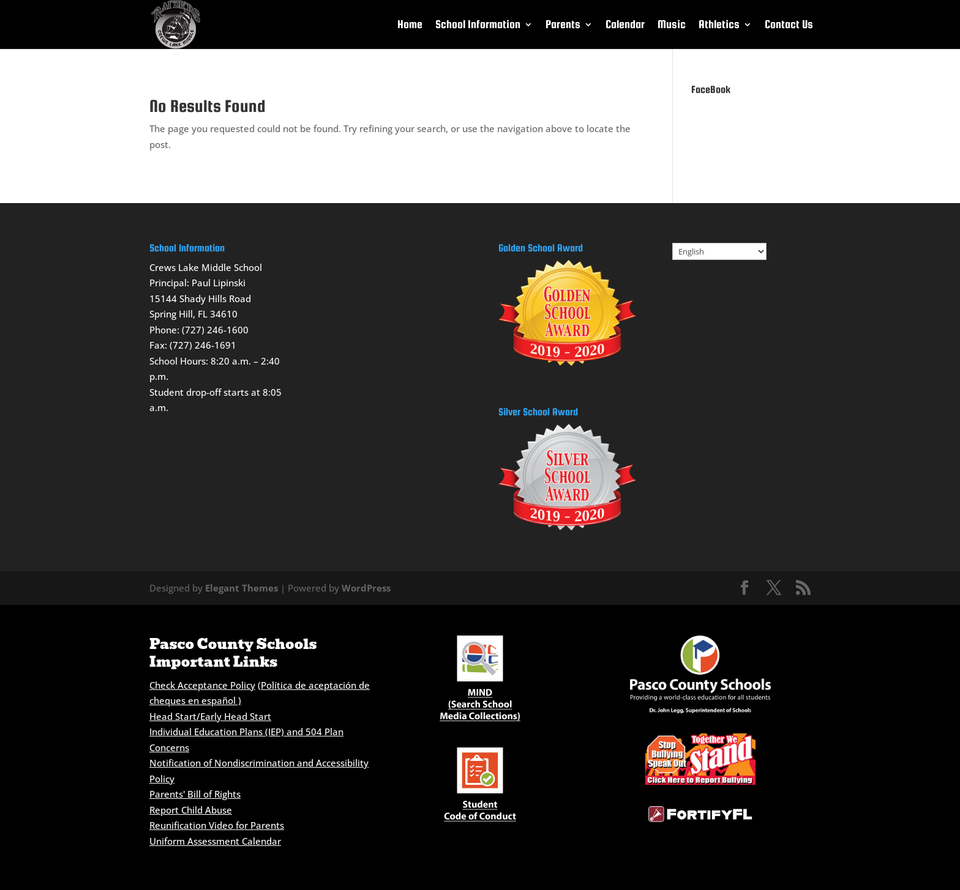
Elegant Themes (241, 588)
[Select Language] (719, 251)
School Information (477, 25)
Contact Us (789, 25)
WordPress (366, 588)
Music (672, 25)
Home (409, 25)
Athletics (719, 25)
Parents (563, 25)
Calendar (625, 25)
